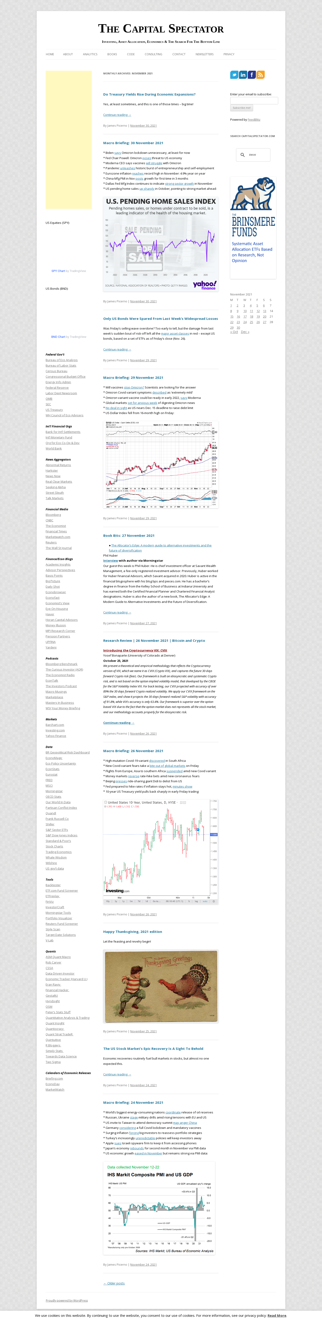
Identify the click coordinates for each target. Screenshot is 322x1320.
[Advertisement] (69, 140)
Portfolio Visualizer (59, 918)
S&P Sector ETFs (57, 830)
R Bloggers (53, 1045)
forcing (134, 1133)
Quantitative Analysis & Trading (67, 1018)
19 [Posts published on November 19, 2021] (258, 316)
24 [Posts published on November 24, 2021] (245, 322)
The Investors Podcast (61, 686)
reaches (138, 173)
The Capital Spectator (161, 28)
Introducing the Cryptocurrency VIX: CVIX (135, 650)
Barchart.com (55, 725)
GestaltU (52, 995)
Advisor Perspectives (60, 570)
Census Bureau (56, 371)
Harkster (52, 470)
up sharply (146, 189)
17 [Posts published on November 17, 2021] (245, 316)
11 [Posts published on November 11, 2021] (251, 311)
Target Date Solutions (61, 935)
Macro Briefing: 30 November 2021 (133, 142)
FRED (49, 780)
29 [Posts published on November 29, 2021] (231, 327)
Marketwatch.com (58, 537)
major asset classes (175, 333)
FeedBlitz (254, 119)
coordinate (173, 1112)
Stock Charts (54, 846)
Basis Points (54, 575)
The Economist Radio (60, 675)
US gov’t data (55, 868)
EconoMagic (54, 758)
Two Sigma (53, 1062)
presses (121, 781)
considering (127, 1128)
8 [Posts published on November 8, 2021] (231, 311)
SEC (48, 404)
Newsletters (204, 54)
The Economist (56, 526)
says (117, 153)
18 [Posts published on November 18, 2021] (251, 316)
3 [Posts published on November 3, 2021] (244, 305)
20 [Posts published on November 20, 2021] (264, 316)
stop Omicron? (134, 387)
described (159, 392)
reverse (133, 776)
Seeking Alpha (56, 487)
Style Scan (53, 929)
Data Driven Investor (60, 973)
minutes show (182, 786)
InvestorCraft (55, 907)
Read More (277, 1315)
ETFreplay (53, 896)
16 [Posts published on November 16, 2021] (238, 316)
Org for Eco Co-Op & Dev (63, 443)
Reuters (51, 542)
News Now (53, 476)
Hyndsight (53, 1001)
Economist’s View (57, 603)
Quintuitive (53, 1040)
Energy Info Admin (58, 382)
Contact (179, 54)
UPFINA (51, 642)
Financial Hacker (57, 990)
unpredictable (145, 1138)
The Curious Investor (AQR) (64, 669)
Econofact (52, 598)
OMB (49, 399)
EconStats (52, 769)
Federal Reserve (57, 387)
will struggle (154, 163)
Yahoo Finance (56, 736)
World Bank (54, 448)
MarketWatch (55, 1089)
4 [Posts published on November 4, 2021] (250, 305)
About (68, 54)
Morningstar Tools (58, 913)
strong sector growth (179, 183)
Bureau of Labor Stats (61, 365)
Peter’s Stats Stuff (58, 1012)
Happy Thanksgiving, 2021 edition (132, 931)
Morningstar (54, 791)
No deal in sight (116, 408)
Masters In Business (60, 703)
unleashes (127, 168)
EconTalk (52, 680)
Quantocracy (55, 1029)
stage (134, 1117)
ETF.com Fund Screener (62, 890)
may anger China (185, 1123)
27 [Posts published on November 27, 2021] (264, 322)
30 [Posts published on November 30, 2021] (238, 327)
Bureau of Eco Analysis (62, 360)
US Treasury (54, 410)
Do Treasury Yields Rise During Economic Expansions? (149, 94)
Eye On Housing (57, 609)
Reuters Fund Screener (62, 924)
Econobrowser (56, 592)
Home (50, 54)
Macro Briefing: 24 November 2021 (133, 1102)
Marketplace (54, 697)
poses (146, 158)
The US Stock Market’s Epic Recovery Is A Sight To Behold (153, 1048)
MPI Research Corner (60, 631)
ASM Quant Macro (58, 957)
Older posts (114, 1283)
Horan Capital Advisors (62, 620)
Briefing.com (54, 1078)
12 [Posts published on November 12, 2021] (258, 311)
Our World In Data (58, 802)
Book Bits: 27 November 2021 (129, 535)
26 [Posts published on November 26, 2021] (258, 322)
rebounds (137, 1148)
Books (112, 54)
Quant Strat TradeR (59, 1034)
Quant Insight (55, 1023)
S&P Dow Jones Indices (61, 835)
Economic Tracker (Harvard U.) (66, 979)
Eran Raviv (53, 984)
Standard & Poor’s (58, 841)
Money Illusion (56, 625)
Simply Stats (54, 1051)
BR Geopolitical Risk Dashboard (68, 752)
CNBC (49, 520)
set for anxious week (142, 403)
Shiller (50, 824)
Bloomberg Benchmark (61, 664)
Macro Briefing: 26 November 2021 (133, 750)
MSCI (49, 785)
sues (117, 1143)
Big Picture (53, 581)
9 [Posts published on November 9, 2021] (237, 311)
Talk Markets (55, 498)
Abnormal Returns (58, 465)
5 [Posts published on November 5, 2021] (257, 305)
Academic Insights (58, 564)
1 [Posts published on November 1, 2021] (231, 305)
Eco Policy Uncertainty (61, 763)
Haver (50, 614)
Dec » (245, 332)
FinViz (50, 901)
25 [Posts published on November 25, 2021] (251, 322)
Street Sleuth (55, 493)
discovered (157, 761)
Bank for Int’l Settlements (63, 432)
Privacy (229, 54)
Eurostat (51, 774)
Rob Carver (53, 962)
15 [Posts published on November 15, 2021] (231, 316)
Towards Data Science (61, 1056)
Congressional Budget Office (66, 376)
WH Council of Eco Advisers (64, 415)
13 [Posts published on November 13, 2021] (264, 311)
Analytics (90, 54)
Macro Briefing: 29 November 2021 (133, 377)
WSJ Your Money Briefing (63, 708)
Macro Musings (56, 691)
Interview (110, 560)
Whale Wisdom (56, 857)
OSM (49, 1007)
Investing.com (55, 730)
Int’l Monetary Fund (59, 437)
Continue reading (117, 115)
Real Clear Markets (59, 481)
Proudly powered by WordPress (67, 1300)
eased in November (148, 1153)
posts (139, 178)
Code (131, 54)
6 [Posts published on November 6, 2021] (264, 305)
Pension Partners (58, 636)
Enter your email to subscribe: (251, 94)
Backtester (53, 885)
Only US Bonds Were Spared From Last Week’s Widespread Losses (160, 318)
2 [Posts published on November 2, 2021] (237, 305)
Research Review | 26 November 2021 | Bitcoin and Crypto (154, 640)
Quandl (51, 813)
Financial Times (56, 531)
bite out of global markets (167, 766)
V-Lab (49, 940)
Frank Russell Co (57, 819)
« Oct (234, 332)
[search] (252, 155)
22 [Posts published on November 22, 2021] (231, 322)
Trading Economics (59, 852)
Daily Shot (53, 586)
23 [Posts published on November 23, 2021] (238, 322)
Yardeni (51, 647)
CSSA (49, 968)
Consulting (153, 54)
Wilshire (51, 863)
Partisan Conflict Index (61, 808)
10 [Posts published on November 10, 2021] (245, 311)
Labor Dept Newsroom (61, 393)
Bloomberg (53, 515)
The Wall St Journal (59, 548)
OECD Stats (53, 796)
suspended (174, 771)
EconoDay (53, 1084)
